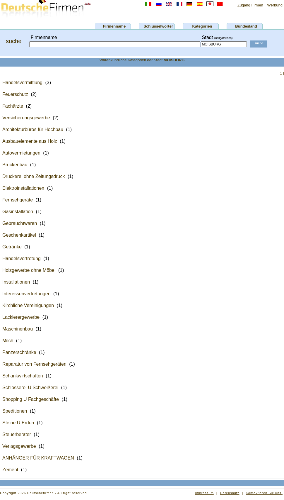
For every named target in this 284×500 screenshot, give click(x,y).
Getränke (12, 246)
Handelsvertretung (21, 258)
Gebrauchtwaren (19, 223)
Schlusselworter (158, 26)
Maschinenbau (17, 328)
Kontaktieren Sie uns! (264, 493)
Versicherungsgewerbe (26, 117)
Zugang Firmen (250, 5)
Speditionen (14, 411)
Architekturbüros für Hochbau (32, 129)
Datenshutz (229, 493)
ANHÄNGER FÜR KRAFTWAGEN (38, 457)
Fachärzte (12, 106)
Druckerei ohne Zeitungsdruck (33, 176)
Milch (7, 340)
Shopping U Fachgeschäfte (30, 399)
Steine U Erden (18, 422)
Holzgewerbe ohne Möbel (28, 270)
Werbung (275, 5)
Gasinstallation (17, 211)
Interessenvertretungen (26, 293)
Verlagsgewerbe (19, 446)
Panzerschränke (19, 352)
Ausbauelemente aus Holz (29, 141)
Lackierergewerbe (21, 317)
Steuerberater (16, 434)
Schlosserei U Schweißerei (30, 387)
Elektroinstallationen (23, 188)
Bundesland (246, 26)
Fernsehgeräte (17, 199)
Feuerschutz (15, 94)
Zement (10, 469)
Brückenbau (14, 164)
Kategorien (202, 26)
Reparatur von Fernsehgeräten (34, 364)
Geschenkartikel (19, 235)
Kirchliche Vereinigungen (28, 305)
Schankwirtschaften (22, 375)
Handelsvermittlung (22, 82)
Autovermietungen (21, 152)
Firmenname (114, 26)
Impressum (204, 493)
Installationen (16, 281)
